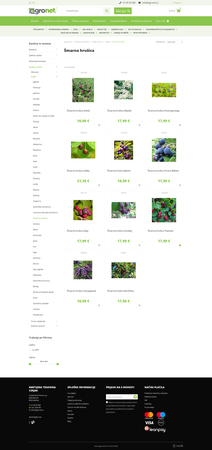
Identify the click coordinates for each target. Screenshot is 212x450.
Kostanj (36, 178)
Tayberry (37, 201)
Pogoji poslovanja (74, 400)
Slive (35, 155)
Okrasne (35, 72)
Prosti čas (102, 29)
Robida (36, 195)
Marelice (37, 150)
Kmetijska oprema (141, 21)
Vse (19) (162, 21)
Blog (69, 421)
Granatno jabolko (41, 303)
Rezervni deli (117, 29)
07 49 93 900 (129, 2)
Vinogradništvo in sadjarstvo (160, 29)
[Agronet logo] (43, 11)
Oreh (35, 167)
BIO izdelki (87, 29)
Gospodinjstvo (118, 21)
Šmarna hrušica (40, 218)
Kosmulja (37, 235)
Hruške (36, 99)
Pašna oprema (80, 21)
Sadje (33, 76)
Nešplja (36, 104)
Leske (35, 184)
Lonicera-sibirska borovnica (45, 212)
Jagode (36, 82)
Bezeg (35, 286)
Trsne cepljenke (38, 321)
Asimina (36, 258)
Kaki (35, 161)
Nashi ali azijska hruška (43, 116)
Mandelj (36, 172)
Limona (36, 309)
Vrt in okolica (134, 29)
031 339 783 (36, 407)
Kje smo (70, 396)
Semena (32, 49)
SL (30, 2)
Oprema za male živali (55, 21)
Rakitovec (37, 275)
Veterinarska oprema (59, 29)
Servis (69, 411)
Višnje (35, 133)
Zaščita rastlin (35, 55)
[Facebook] (30, 423)
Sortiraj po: (160, 42)
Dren (35, 297)
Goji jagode (38, 269)
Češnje (36, 121)
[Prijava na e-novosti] (135, 396)
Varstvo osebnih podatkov (78, 404)
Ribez (35, 229)
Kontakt (70, 414)
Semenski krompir (37, 61)
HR (33, 2)
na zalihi (35, 350)
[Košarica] (175, 11)
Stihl (75, 29)
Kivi (34, 246)
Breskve (36, 138)
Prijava (177, 2)
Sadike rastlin (35, 67)
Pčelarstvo (38, 29)
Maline (36, 189)
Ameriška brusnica (41, 280)
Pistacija (36, 87)
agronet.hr (68, 42)
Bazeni (35, 21)
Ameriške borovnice (42, 207)
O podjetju (71, 393)
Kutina (36, 110)
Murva (36, 263)
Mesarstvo (104, 33)
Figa (35, 252)
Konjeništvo (99, 21)
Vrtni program (140, 33)
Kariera (70, 418)
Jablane (36, 93)
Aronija (36, 224)
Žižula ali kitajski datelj (43, 292)
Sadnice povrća (38, 326)
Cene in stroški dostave (76, 407)
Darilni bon (89, 33)
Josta (35, 241)
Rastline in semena (70, 33)
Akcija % (123, 10)
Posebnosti (38, 314)
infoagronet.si (150, 2)
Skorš (35, 127)
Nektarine (37, 144)
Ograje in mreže (121, 33)
